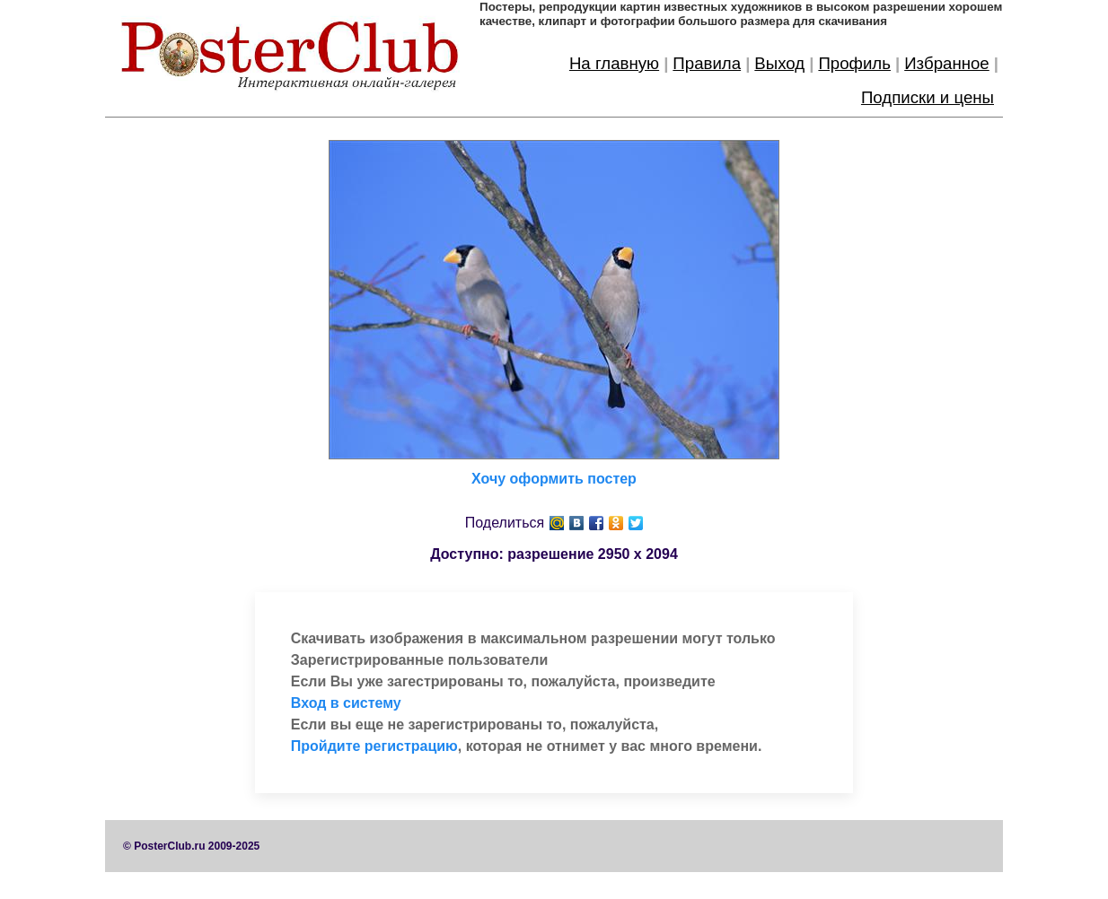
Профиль (854, 63)
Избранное (946, 63)
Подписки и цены (927, 97)
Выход (779, 63)
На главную (614, 63)
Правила (707, 63)
